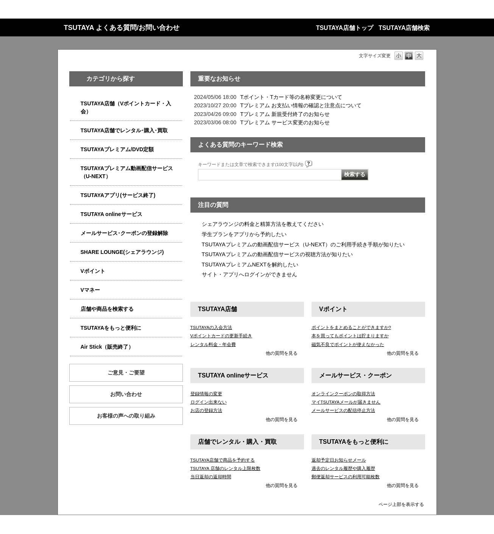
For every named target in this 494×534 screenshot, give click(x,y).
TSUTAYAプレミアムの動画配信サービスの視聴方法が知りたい (277, 254)
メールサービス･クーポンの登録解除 (124, 233)
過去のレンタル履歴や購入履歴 (343, 468)
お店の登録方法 (206, 410)
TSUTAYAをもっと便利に (111, 328)
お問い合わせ (126, 394)
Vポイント (93, 271)
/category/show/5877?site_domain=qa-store (75, 252)
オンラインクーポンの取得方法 (343, 393)
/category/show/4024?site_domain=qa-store (75, 328)
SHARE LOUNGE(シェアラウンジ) (122, 252)
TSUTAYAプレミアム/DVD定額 (117, 149)
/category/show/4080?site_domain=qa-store (75, 233)
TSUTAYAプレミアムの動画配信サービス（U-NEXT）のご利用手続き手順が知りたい (303, 244)
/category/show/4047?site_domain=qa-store (75, 104)
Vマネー (90, 290)
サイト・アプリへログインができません (249, 274)
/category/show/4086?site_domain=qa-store (75, 309)
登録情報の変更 (206, 393)
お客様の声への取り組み (126, 416)
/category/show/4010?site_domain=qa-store (75, 214)
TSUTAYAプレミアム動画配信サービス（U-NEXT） (127, 172)
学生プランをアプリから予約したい (244, 234)
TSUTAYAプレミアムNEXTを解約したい (250, 265)
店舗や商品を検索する (107, 309)
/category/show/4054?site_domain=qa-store (75, 131)
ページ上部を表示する (401, 504)
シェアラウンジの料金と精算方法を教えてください (263, 224)
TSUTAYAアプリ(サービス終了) (118, 195)
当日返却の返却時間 (210, 476)
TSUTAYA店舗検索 (404, 28)
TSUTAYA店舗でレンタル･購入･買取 (124, 130)
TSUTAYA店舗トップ (344, 28)
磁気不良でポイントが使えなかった (348, 344)
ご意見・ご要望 (126, 373)
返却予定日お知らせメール (339, 460)
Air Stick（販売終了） (107, 347)
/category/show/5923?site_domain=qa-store (75, 168)
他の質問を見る (282, 353)
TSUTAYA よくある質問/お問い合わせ (122, 27)
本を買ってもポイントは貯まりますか (350, 336)
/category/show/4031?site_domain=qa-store (75, 149)
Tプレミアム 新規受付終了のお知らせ (285, 114)
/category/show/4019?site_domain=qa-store (75, 195)
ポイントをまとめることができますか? (351, 327)
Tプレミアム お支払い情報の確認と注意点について (301, 105)
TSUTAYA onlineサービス (111, 214)
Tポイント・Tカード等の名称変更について (291, 97)
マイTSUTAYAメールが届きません (346, 402)
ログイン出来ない (208, 402)
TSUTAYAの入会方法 (211, 327)
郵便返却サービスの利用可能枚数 (346, 476)
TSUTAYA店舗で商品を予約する (222, 460)
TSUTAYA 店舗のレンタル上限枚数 (225, 468)
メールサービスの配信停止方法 (343, 410)
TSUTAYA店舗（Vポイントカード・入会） (126, 107)
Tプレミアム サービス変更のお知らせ (285, 122)
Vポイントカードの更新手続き (221, 336)
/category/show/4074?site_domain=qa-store (75, 271)
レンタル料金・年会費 (213, 344)
